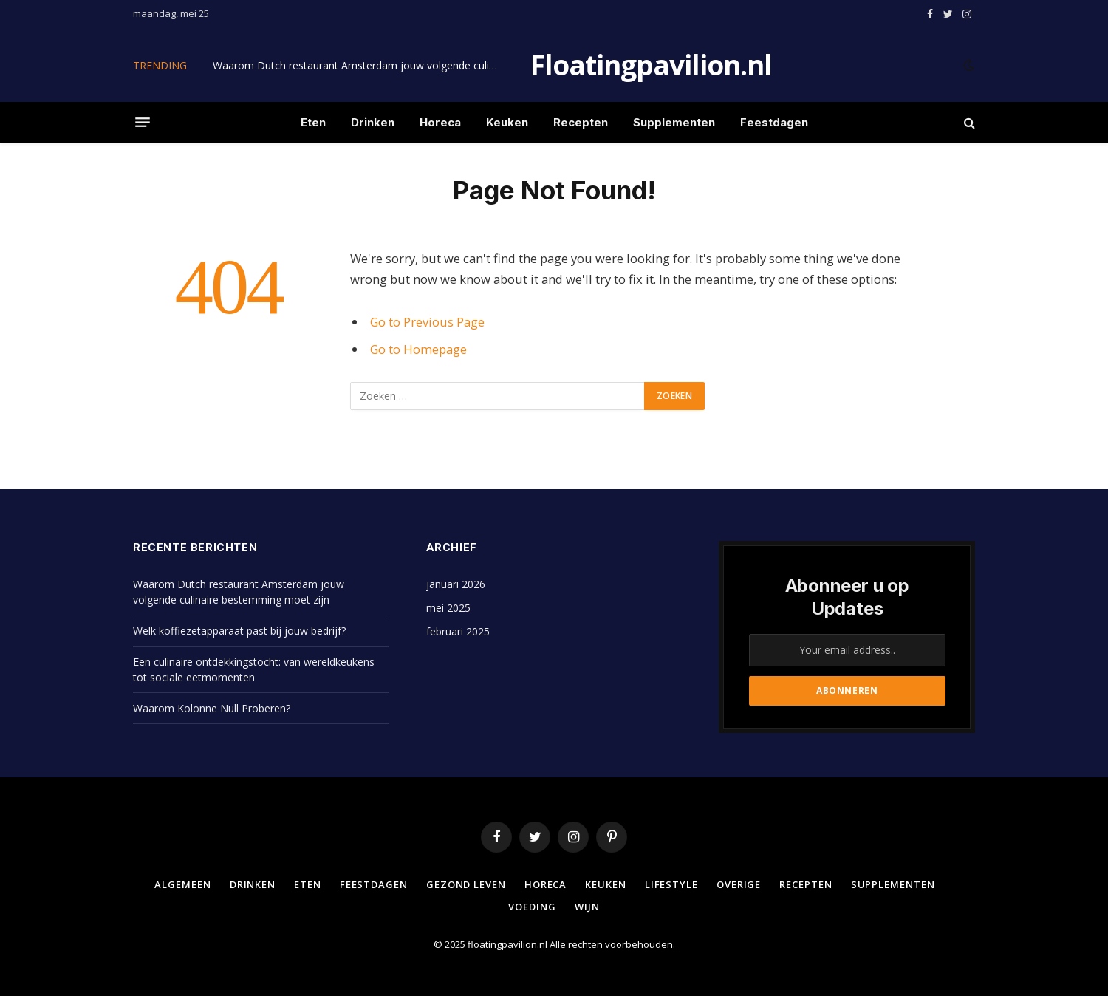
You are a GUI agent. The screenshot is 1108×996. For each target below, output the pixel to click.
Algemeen (182, 884)
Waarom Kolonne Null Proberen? (211, 708)
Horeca (440, 122)
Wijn (587, 906)
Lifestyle (671, 884)
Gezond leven (466, 884)
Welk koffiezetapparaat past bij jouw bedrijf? (239, 631)
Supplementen (674, 122)
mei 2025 (448, 608)
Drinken (372, 122)
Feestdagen (774, 122)
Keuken (507, 122)
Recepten (580, 122)
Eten (313, 122)
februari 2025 (458, 631)
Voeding (531, 906)
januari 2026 (455, 584)
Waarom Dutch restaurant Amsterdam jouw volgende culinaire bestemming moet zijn (360, 65)
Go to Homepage (418, 349)
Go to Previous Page (427, 321)
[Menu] (142, 122)
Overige (739, 884)
